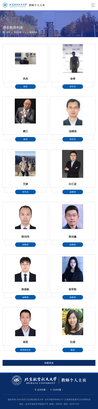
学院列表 (17, 32)
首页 (8, 32)
